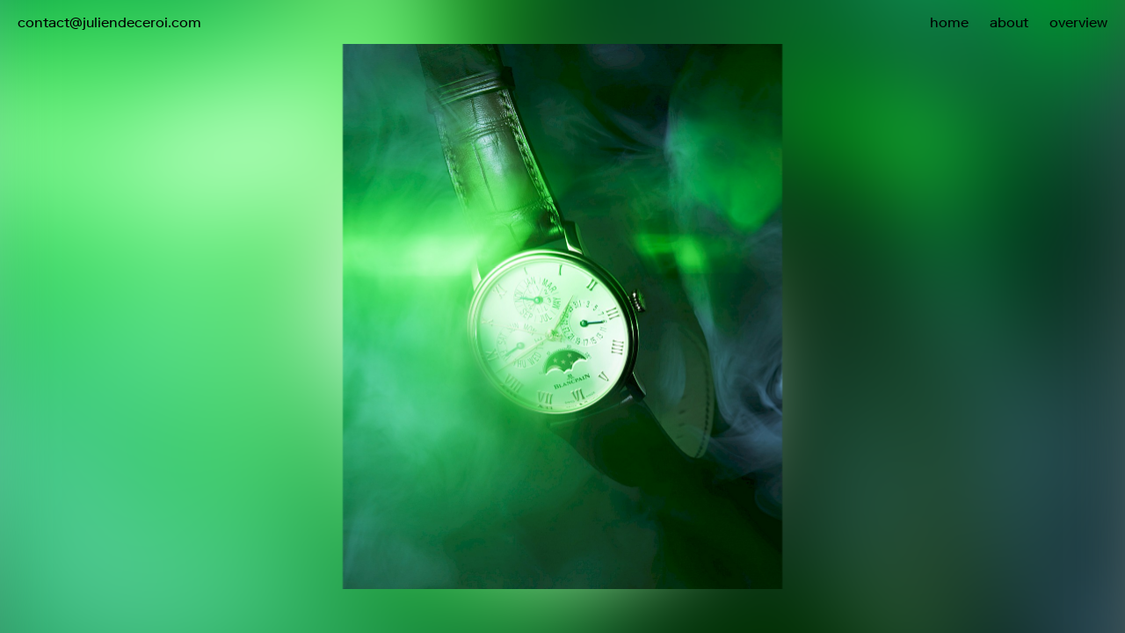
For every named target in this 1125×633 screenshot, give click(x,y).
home (949, 22)
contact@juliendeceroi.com (109, 22)
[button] (843, 279)
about (1009, 22)
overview (1078, 22)
